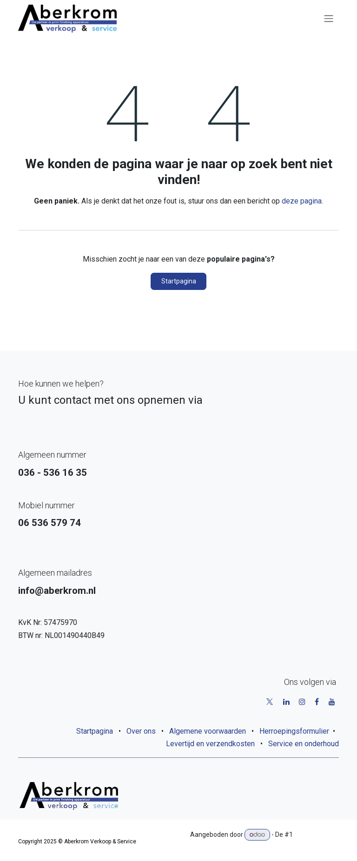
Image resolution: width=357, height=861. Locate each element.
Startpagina (178, 281)
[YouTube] (331, 702)
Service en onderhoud (303, 743)
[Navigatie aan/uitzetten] (328, 18)
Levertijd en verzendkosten (210, 743)
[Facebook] (316, 702)
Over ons (141, 731)
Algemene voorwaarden (207, 731)
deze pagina (302, 201)
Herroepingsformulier (294, 731)
